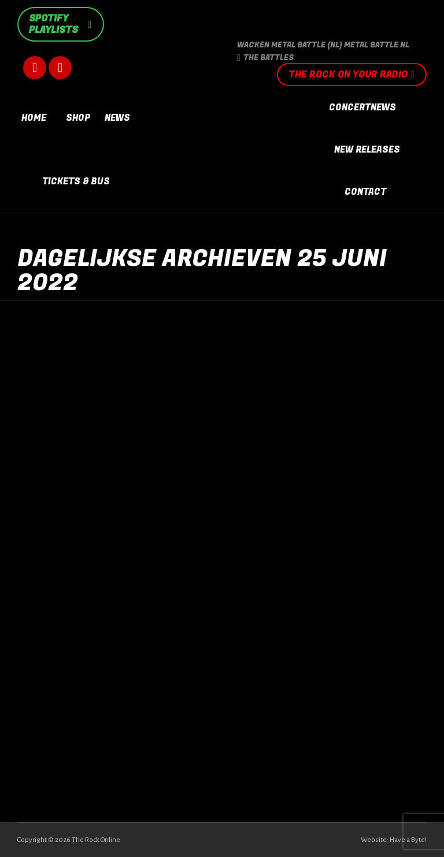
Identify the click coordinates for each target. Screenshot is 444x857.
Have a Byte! (408, 840)
